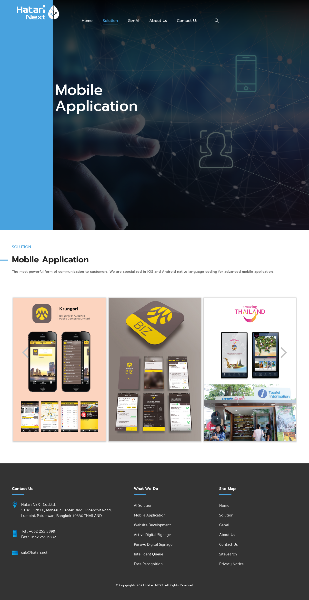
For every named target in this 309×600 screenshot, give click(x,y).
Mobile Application (150, 515)
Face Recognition (148, 564)
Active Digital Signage (152, 535)
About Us (158, 21)
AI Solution (143, 505)
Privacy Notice (231, 564)
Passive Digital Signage (153, 544)
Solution (110, 21)
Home (87, 21)
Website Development (152, 525)
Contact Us (187, 21)
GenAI (133, 21)
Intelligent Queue (148, 554)
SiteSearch (228, 554)
